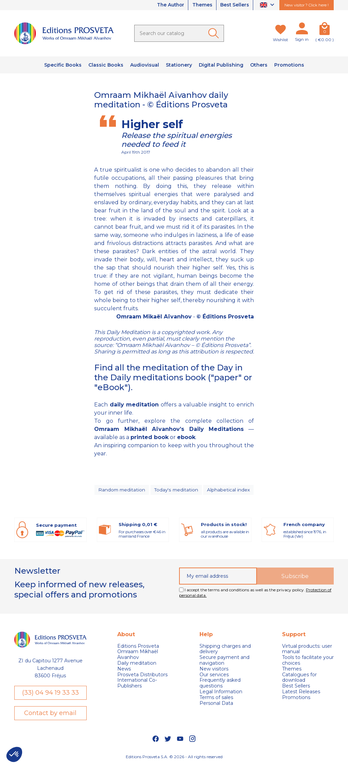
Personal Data (216, 704)
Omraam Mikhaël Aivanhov (137, 655)
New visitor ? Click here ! (306, 5)
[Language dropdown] (268, 5)
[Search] (179, 33)
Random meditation (121, 490)
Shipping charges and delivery (225, 650)
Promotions (296, 698)
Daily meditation (136, 664)
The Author (168, 5)
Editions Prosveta (138, 647)
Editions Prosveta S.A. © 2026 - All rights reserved (174, 757)
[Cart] (324, 30)
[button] (14, 754)
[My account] (302, 29)
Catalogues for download (299, 678)
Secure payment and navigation (224, 661)
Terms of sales (216, 698)
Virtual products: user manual (307, 650)
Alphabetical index (229, 490)
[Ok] (214, 33)
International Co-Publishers (137, 684)
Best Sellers (234, 5)
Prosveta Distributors (142, 675)
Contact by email (50, 714)
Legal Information (220, 693)
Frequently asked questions (220, 684)
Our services (214, 675)
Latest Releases (301, 693)
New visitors (213, 670)
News (124, 670)
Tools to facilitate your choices (308, 661)
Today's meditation (176, 490)
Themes (201, 5)
